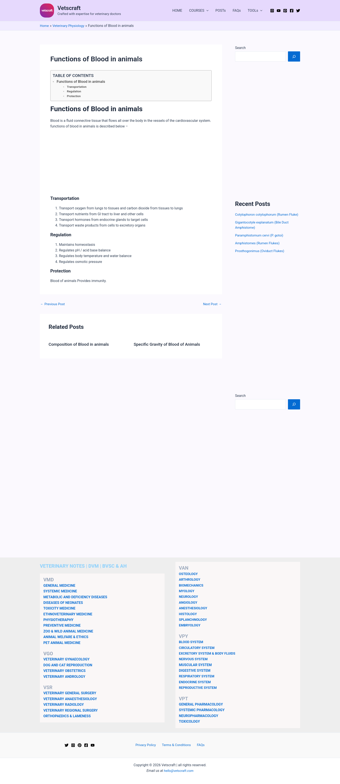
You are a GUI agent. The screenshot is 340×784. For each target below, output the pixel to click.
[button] (206, 10)
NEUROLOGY (189, 597)
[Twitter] (298, 11)
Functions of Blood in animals (82, 82)
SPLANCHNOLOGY (193, 620)
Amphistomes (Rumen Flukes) (258, 248)
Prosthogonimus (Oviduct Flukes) (260, 256)
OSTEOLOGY (189, 574)
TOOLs (255, 10)
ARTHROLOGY (190, 579)
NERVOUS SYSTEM (194, 659)
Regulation (74, 92)
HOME (177, 10)
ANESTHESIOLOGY (194, 608)
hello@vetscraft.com (178, 771)
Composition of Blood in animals (80, 345)
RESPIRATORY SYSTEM (197, 676)
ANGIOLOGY (188, 602)
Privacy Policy (147, 745)
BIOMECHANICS (191, 585)
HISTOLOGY (188, 614)
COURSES (198, 10)
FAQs (237, 10)
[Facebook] (292, 11)
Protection (74, 97)
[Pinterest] (285, 11)
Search (240, 48)
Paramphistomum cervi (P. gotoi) (260, 240)
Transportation (77, 87)
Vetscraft (69, 8)
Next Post (212, 305)
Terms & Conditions (177, 745)
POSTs (221, 10)
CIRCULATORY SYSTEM (197, 648)
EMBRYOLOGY (190, 625)
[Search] (294, 56)
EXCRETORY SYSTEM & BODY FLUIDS (208, 653)
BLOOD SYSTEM (191, 642)
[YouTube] (279, 11)
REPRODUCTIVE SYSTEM (198, 688)
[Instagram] (272, 11)
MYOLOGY (187, 591)
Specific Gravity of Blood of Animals (168, 345)
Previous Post (53, 305)
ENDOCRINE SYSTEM (195, 682)
